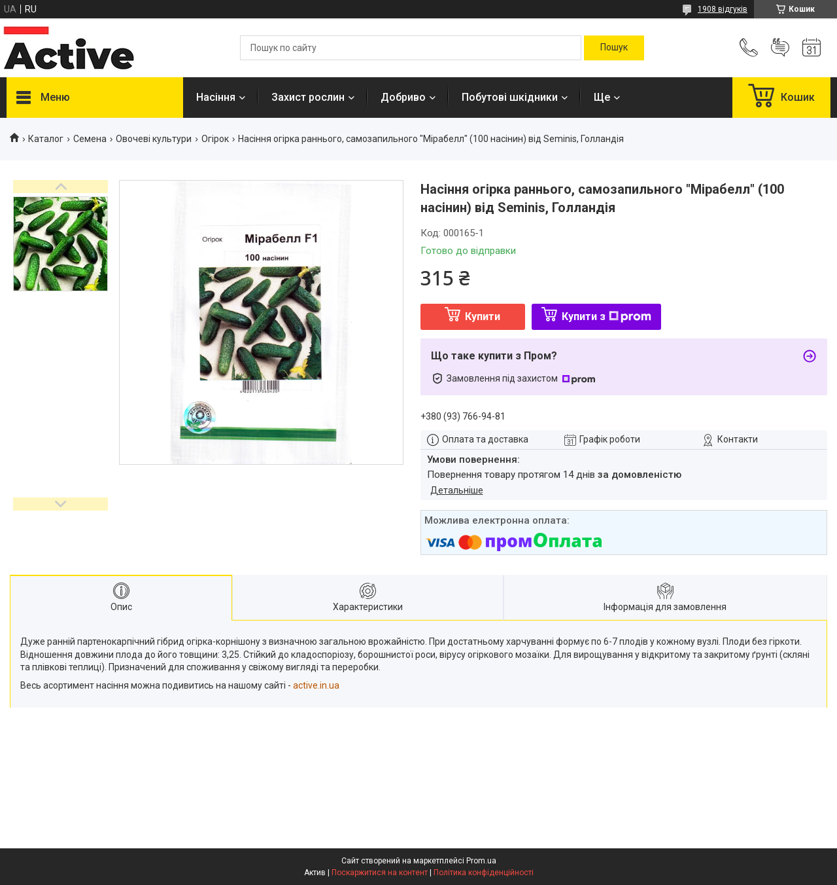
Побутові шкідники (510, 97)
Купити (482, 316)
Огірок (215, 139)
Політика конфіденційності (484, 872)
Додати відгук (780, 48)
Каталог (45, 139)
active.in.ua (316, 685)
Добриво (403, 97)
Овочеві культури (154, 139)
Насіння (215, 97)
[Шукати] (614, 47)
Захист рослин (308, 97)
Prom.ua (481, 860)
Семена (90, 139)
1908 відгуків (722, 9)
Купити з (606, 316)
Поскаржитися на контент (380, 872)
